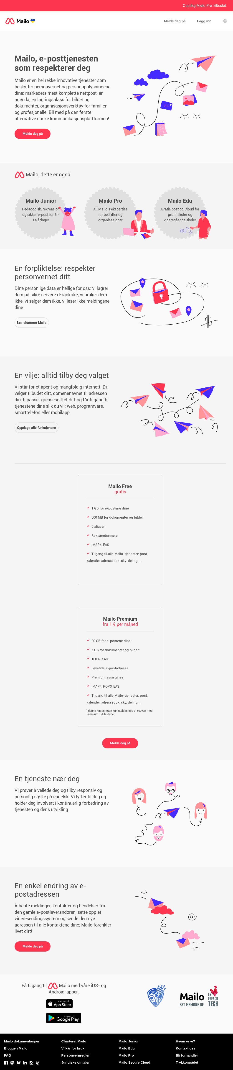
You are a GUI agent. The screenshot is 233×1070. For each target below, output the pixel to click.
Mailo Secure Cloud (134, 1062)
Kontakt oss (185, 1048)
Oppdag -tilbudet (204, 6)
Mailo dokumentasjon (21, 1041)
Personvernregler (75, 1055)
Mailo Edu (127, 1048)
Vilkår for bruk (72, 1048)
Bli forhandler (187, 1055)
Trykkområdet (187, 1062)
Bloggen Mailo (16, 1048)
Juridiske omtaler (75, 1062)
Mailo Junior (129, 1041)
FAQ (7, 1055)
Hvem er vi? (185, 1041)
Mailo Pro (126, 1055)
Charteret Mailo (73, 1041)
